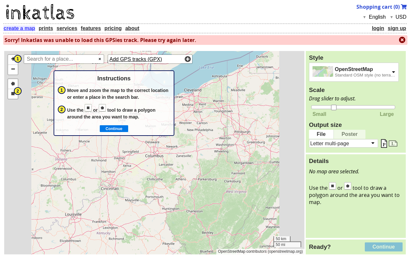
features (91, 28)
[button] (13, 60)
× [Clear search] (99, 58)
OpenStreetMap (354, 69)
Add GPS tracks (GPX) (135, 59)
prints (46, 28)
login (378, 28)
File (321, 134)
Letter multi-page (329, 143)
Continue (384, 247)
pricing (113, 28)
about (132, 28)
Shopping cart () (381, 6)
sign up (397, 28)
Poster (350, 134)
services (66, 28)
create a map (19, 28)
